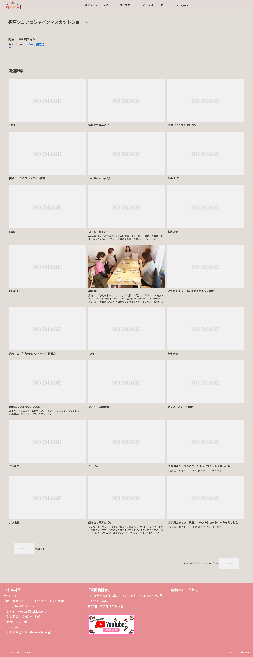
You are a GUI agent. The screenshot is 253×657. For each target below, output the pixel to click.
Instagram (14, 652)
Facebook (28, 652)
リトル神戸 (12, 632)
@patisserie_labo (37, 632)
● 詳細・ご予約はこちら (105, 606)
